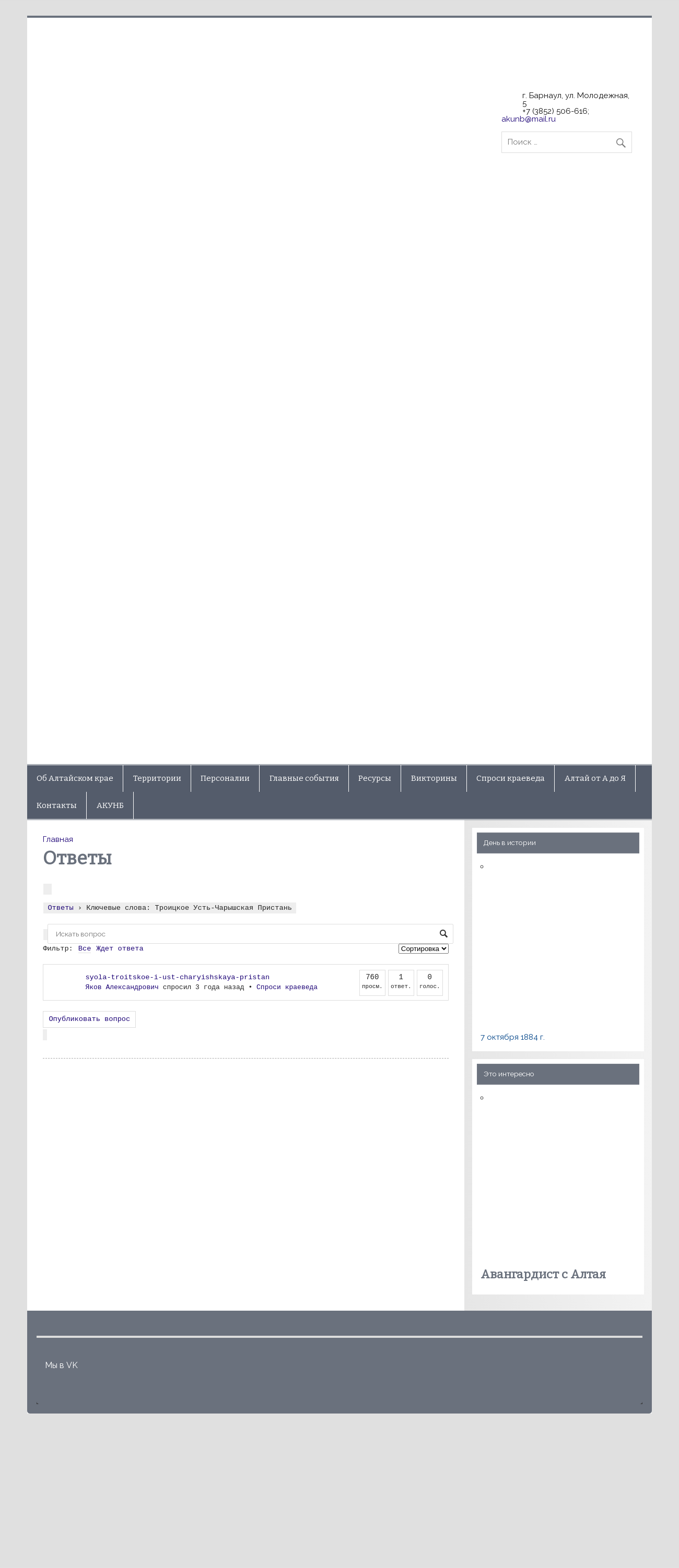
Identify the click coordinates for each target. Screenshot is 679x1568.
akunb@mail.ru (528, 119)
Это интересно (509, 1074)
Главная (58, 839)
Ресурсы (374, 778)
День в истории (510, 842)
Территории (157, 778)
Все (84, 949)
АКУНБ (110, 805)
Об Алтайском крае (75, 778)
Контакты (57, 805)
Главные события (304, 778)
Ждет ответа (119, 949)
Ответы (60, 907)
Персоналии (225, 778)
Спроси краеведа (510, 778)
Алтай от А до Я (595, 778)
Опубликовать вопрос (89, 1019)
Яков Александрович (121, 987)
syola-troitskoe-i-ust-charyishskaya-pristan (177, 977)
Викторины (434, 778)
